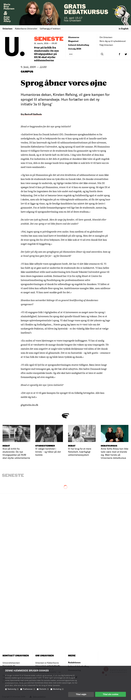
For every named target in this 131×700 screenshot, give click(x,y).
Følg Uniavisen (106, 45)
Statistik (44, 689)
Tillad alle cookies (110, 694)
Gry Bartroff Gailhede (31, 114)
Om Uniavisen (106, 37)
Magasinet (73, 41)
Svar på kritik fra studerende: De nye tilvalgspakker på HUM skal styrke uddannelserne (46, 54)
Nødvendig (13, 689)
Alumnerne (73, 37)
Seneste (48, 39)
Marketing (58, 689)
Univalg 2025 (74, 48)
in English (123, 28)
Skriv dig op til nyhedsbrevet (113, 41)
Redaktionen (74, 662)
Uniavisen (7, 28)
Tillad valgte (81, 694)
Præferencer (29, 689)
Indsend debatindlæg (78, 45)
